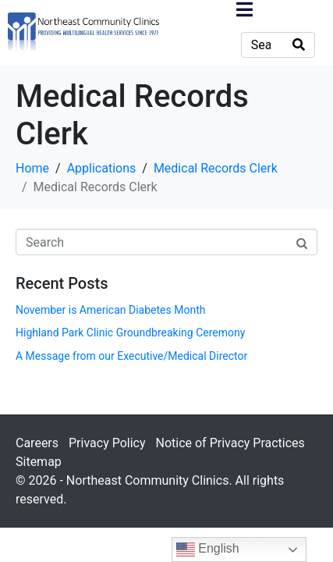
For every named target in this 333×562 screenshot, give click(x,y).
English (207, 549)
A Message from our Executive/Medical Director (131, 356)
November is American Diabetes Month (110, 310)
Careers (37, 443)
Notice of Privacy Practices (229, 443)
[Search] (298, 45)
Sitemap (39, 461)
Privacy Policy (107, 443)
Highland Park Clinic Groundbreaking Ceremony (130, 332)
